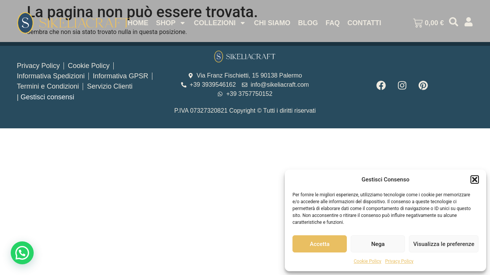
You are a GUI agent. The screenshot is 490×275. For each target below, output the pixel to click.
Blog (308, 23)
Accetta (320, 244)
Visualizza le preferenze (443, 244)
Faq (332, 23)
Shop (171, 23)
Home (137, 23)
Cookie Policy (367, 261)
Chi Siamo (272, 23)
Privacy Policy (399, 261)
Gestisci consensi (47, 97)
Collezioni (220, 23)
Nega (378, 244)
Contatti (364, 23)
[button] (475, 179)
